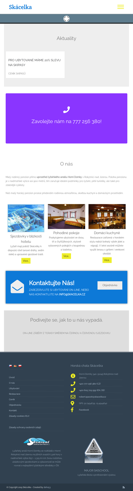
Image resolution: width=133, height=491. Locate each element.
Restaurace (14, 394)
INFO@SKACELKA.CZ (72, 300)
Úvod (11, 377)
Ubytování (14, 388)
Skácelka (20, 7)
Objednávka (109, 291)
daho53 (47, 487)
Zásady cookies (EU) (19, 416)
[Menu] (120, 7)
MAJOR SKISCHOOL (96, 470)
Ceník (12, 399)
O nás (12, 383)
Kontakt (13, 410)
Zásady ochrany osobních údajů (25, 427)
